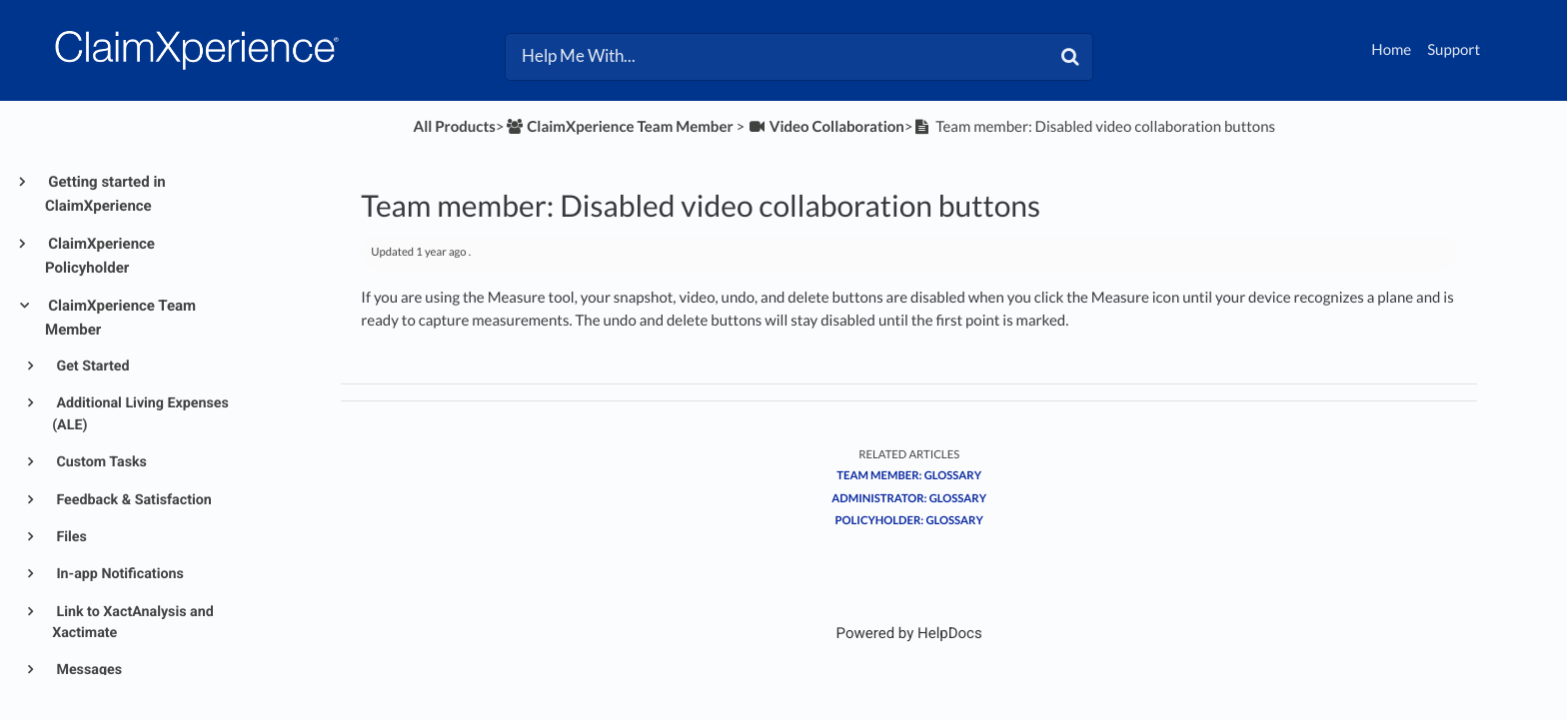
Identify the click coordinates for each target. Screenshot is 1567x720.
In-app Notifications (118, 574)
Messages (87, 670)
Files (70, 537)
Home (1391, 50)
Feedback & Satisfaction (132, 500)
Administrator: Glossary (908, 498)
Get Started (91, 366)
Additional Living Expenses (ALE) (140, 413)
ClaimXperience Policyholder (100, 256)
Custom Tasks (100, 462)
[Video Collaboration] (826, 127)
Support (1453, 50)
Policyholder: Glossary (909, 520)
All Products (455, 127)
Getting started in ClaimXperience (105, 194)
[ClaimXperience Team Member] (619, 127)
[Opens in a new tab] (909, 633)
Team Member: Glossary (908, 475)
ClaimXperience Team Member (120, 318)
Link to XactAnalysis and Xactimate (133, 622)
